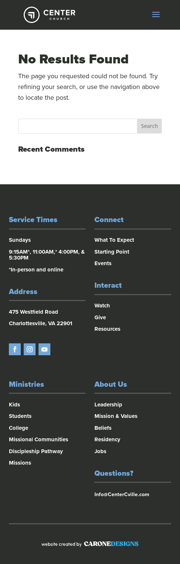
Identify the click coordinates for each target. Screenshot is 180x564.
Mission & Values (115, 416)
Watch (102, 305)
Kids (14, 404)
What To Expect (114, 240)
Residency (107, 439)
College (18, 428)
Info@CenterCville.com (121, 494)
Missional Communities (38, 439)
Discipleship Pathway (36, 451)
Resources (107, 329)
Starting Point (111, 251)
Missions (20, 462)
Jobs (100, 451)
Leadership (108, 404)
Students (20, 416)
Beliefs (102, 428)
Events (102, 263)
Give (100, 317)
